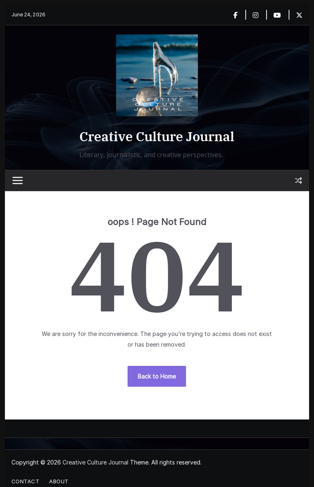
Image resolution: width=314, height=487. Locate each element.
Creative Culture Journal (156, 136)
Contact (25, 481)
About (59, 481)
